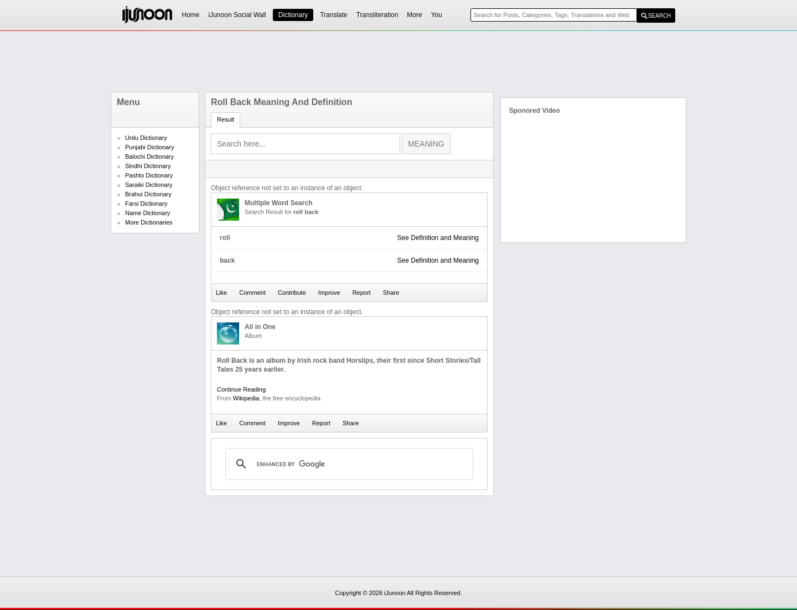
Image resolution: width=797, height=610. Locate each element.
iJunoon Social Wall (237, 15)
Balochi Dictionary (149, 156)
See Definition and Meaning (438, 238)
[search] (347, 464)
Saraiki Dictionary (149, 184)
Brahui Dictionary (148, 194)
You (436, 15)
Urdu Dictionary (146, 137)
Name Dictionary (147, 213)
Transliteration (377, 15)
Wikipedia (246, 398)
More (414, 15)
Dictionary (293, 15)
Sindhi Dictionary (148, 166)
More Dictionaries (149, 222)
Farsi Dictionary (146, 203)
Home (191, 15)
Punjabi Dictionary (149, 147)
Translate (334, 15)
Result (225, 119)
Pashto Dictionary (149, 175)
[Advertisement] (398, 61)
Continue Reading (241, 389)
